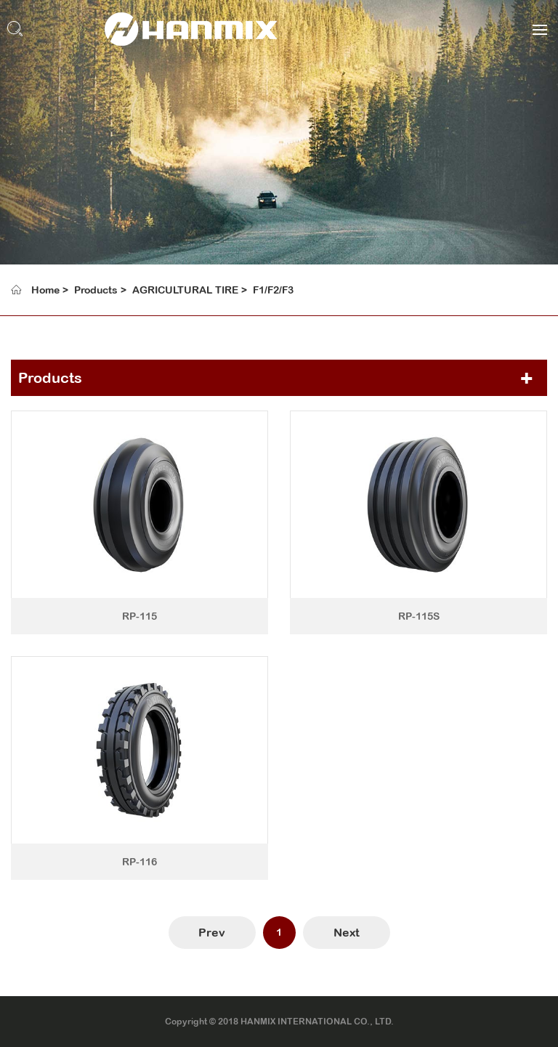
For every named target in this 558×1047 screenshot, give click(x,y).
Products (96, 290)
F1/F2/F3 (273, 290)
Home (45, 290)
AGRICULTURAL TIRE (185, 290)
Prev (211, 932)
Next (346, 932)
